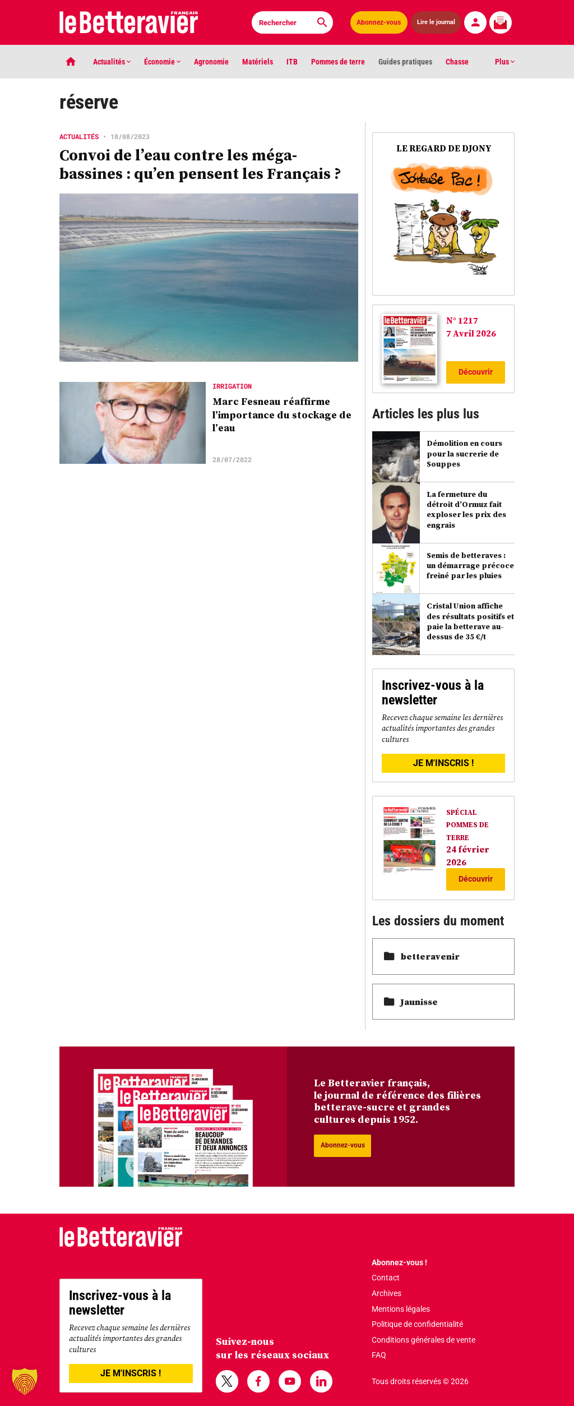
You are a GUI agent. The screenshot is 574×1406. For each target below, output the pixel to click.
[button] (24, 1381)
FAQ (379, 1354)
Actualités (112, 61)
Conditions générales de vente (423, 1339)
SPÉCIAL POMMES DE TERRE (467, 825)
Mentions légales (401, 1308)
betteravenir (422, 956)
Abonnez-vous (379, 22)
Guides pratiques (405, 61)
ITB (292, 61)
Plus (505, 61)
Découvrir (476, 371)
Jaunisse (411, 1001)
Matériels (257, 61)
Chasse (457, 61)
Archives (386, 1293)
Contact (386, 1277)
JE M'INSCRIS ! (443, 763)
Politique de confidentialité (417, 1324)
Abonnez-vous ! (399, 1262)
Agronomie (211, 61)
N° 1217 (462, 320)
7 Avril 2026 (471, 333)
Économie (162, 61)
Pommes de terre (338, 61)
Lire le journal (436, 22)
